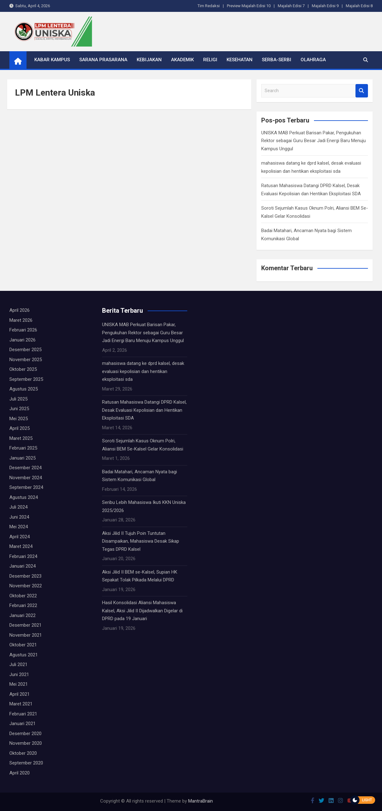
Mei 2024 (18, 527)
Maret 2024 (20, 546)
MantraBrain (200, 801)
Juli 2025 (18, 399)
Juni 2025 (19, 408)
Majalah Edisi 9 (325, 5)
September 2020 (26, 763)
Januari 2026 (22, 340)
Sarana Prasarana (103, 59)
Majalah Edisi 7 (291, 5)
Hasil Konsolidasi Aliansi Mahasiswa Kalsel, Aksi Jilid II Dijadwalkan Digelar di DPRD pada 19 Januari (142, 610)
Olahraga (313, 59)
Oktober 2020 (23, 753)
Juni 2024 (19, 517)
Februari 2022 (23, 605)
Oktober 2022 (23, 596)
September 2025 (26, 379)
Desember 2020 (25, 733)
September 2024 (26, 487)
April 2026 (19, 310)
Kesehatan (239, 59)
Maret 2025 (20, 438)
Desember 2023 (25, 576)
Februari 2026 (23, 330)
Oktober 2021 (23, 645)
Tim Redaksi (209, 5)
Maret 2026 (20, 320)
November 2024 (25, 477)
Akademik (182, 59)
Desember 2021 (25, 625)
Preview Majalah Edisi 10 (249, 5)
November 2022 (25, 586)
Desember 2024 (25, 467)
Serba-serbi (276, 59)
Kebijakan (149, 59)
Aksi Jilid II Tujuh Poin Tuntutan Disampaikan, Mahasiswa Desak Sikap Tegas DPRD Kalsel (140, 541)
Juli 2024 (18, 507)
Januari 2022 (22, 615)
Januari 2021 (22, 723)
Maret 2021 (20, 704)
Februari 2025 (23, 448)
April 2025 (19, 428)
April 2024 (19, 537)
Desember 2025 (25, 349)
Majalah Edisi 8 (359, 5)
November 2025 (25, 359)
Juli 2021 (18, 664)
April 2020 (19, 773)
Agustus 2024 (23, 497)
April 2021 (19, 694)
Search (361, 90)
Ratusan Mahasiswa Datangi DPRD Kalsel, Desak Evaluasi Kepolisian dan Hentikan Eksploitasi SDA (144, 410)
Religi (210, 59)
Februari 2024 (23, 556)
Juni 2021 (19, 674)
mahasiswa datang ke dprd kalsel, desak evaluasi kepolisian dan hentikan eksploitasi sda (143, 371)
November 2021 (25, 635)
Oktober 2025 (23, 369)
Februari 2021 (23, 714)
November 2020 (25, 743)
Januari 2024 (22, 566)
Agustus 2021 (23, 655)
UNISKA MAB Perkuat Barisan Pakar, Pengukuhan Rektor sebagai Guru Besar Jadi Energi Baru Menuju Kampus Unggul (313, 141)
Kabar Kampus (52, 59)
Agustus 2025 (23, 389)
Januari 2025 (22, 458)
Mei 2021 (18, 684)
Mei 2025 (18, 418)
